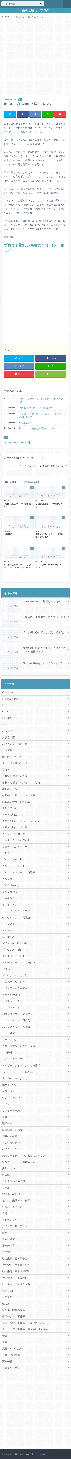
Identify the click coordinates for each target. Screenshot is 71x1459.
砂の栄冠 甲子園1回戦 (15, 1264)
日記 (4, 1213)
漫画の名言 (8, 1245)
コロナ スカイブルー (14, 846)
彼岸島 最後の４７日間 (16, 1200)
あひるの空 (8, 737)
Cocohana (7, 692)
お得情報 (7, 750)
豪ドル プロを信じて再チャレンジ (36, 428)
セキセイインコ (11, 904)
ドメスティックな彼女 (14, 988)
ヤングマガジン (11, 1097)
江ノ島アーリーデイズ (14, 1226)
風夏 (4, 1342)
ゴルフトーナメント (13, 865)
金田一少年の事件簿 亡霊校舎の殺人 (23, 1322)
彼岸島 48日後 (11, 1194)
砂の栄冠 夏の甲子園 (14, 1258)
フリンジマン (9, 1039)
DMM (9, 442)
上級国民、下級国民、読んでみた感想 (34, 617)
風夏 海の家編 (11, 1354)
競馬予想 (7, 1296)
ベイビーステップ (12, 1058)
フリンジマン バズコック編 (18, 1046)
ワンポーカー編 (11, 1110)
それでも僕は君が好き (14, 775)
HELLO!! (7, 717)
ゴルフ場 (7, 878)
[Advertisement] (35, 57)
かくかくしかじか (12, 756)
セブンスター (9, 923)
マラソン (7, 1091)
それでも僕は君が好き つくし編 (21, 782)
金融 (4, 1335)
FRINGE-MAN (10, 698)
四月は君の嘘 (9, 1136)
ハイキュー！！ (11, 1001)
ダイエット (8, 930)
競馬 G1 (7, 1290)
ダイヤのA (8, 936)
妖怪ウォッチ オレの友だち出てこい (23, 1155)
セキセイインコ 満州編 (16, 917)
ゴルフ (6, 853)
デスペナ (7, 968)
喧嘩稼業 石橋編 (12, 1129)
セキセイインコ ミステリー (18, 910)
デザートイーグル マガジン (18, 962)
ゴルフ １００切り (13, 859)
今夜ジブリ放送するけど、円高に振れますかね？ (41, 400)
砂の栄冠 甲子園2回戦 (15, 1271)
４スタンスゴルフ (12, 1367)
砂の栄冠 (7, 1251)
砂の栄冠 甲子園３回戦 (16, 1284)
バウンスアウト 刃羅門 (16, 1020)
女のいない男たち (12, 1142)
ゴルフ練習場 (9, 891)
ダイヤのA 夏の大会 (14, 943)
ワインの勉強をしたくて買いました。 (34, 663)
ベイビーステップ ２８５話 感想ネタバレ (42, 466)
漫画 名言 (8, 1239)
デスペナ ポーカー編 (14, 975)
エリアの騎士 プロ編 (14, 827)
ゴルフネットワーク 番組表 (18, 872)
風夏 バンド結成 (12, 1348)
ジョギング (8, 898)
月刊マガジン (9, 1219)
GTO (5, 711)
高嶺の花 (7, 1361)
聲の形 (6, 1303)
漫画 (4, 1232)
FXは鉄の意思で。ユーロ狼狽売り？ (36, 407)
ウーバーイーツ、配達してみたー (31, 602)
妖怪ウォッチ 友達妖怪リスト (20, 1161)
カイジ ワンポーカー (14, 833)
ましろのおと (9, 807)
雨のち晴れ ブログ (35, 10)
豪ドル (26, 442)
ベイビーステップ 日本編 (17, 1071)
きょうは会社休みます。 (16, 762)
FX (6, 391)
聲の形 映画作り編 (13, 1309)
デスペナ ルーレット (14, 981)
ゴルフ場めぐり (11, 885)
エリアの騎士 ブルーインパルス (21, 820)
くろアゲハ (8, 769)
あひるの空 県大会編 (14, 743)
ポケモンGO (9, 1084)
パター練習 (8, 1033)
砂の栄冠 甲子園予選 (14, 1277)
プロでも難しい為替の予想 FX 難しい (25, 132)
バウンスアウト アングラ (17, 1013)
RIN (4, 724)
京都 (4, 1116)
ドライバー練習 (11, 994)
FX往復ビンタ (25, 422)
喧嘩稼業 (7, 1123)
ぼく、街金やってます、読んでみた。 (34, 632)
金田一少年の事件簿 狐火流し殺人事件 (25, 1329)
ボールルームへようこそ (16, 1078)
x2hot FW (7, 730)
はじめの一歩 (9, 788)
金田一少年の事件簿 (13, 1316)
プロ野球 (7, 1052)
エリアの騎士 (9, 814)
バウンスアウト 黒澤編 (16, 1026)
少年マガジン (9, 1168)
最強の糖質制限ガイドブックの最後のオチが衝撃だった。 (34, 650)
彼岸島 (6, 1187)
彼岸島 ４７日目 (12, 1206)
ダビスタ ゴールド (13, 955)
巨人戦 (6, 1174)
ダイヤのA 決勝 (12, 949)
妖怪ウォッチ (9, 1148)
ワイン (6, 1103)
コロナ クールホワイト (16, 840)
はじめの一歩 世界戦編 (16, 801)
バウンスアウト (11, 1007)
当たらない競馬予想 (13, 1181)
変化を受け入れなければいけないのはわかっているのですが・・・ (42, 415)
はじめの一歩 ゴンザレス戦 (18, 795)
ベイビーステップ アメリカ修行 (21, 1065)
